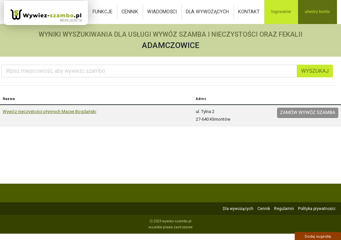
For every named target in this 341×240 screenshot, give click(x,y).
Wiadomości (162, 11)
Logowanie (281, 11)
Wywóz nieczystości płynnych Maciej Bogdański (49, 111)
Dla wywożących (207, 11)
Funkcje (103, 11)
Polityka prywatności (316, 208)
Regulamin (284, 208)
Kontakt (249, 11)
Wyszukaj (315, 71)
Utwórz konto (317, 11)
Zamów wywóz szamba (307, 112)
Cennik (130, 11)
